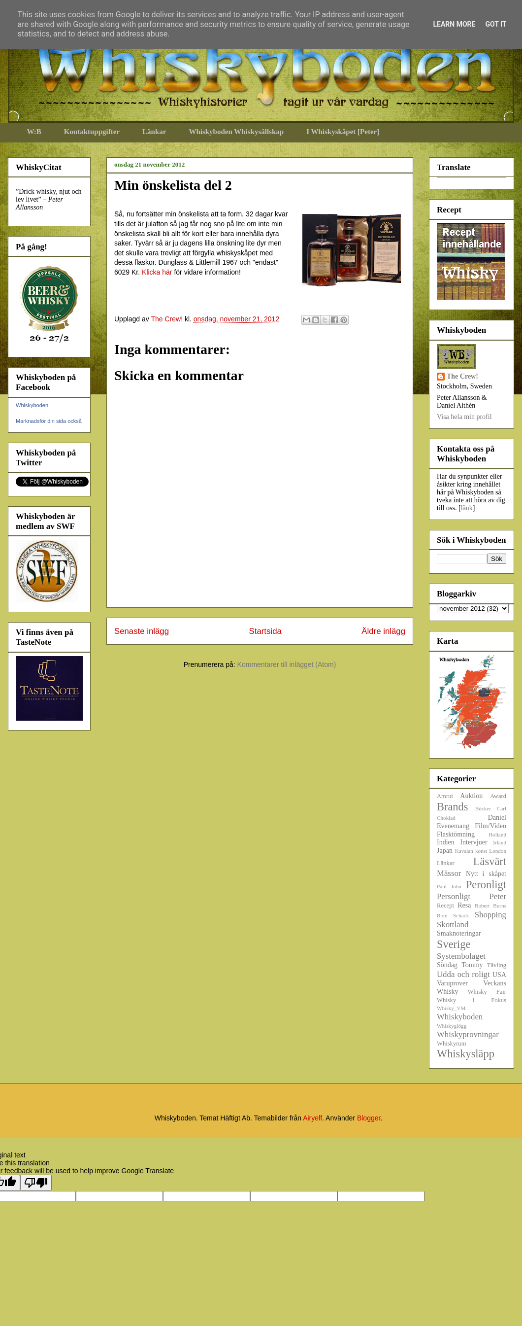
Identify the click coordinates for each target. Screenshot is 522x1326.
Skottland (452, 924)
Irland (499, 842)
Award (498, 796)
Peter (497, 896)
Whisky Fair (487, 991)
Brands (452, 807)
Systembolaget (461, 956)
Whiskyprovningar (468, 1034)
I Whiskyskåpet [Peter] (342, 132)
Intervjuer (473, 842)
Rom (442, 915)
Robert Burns (490, 905)
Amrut (445, 796)
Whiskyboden (460, 1016)
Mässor (449, 873)
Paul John (449, 886)
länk (467, 508)
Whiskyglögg (451, 1026)
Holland (497, 834)
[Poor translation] (36, 1183)
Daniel (497, 817)
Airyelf (312, 1118)
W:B (34, 132)
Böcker (483, 808)
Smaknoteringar (459, 933)
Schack (461, 915)
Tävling (496, 965)
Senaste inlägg (141, 631)
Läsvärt (489, 861)
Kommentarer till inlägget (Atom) (286, 664)
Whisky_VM (451, 1008)
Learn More (454, 24)
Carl (501, 808)
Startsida (265, 631)
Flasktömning (456, 834)
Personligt (453, 896)
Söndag (447, 965)
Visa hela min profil (464, 416)
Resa (464, 905)
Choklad (446, 818)
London (497, 851)
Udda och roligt (463, 974)
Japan (445, 850)
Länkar (154, 132)
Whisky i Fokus (471, 1000)
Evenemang (453, 826)
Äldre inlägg (383, 631)
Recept (445, 905)
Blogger (368, 1118)
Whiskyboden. (33, 405)
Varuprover (452, 983)
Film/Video (490, 826)
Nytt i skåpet (486, 873)
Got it (495, 24)
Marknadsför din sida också (49, 421)
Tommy (472, 965)
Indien (446, 842)
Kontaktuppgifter (92, 132)
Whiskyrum (451, 1043)
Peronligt (486, 884)
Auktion (471, 796)
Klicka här (157, 272)
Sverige (453, 944)
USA (499, 974)
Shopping (490, 914)
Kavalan (464, 851)
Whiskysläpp (465, 1053)
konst (481, 851)
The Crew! (462, 376)
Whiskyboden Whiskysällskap (236, 132)
